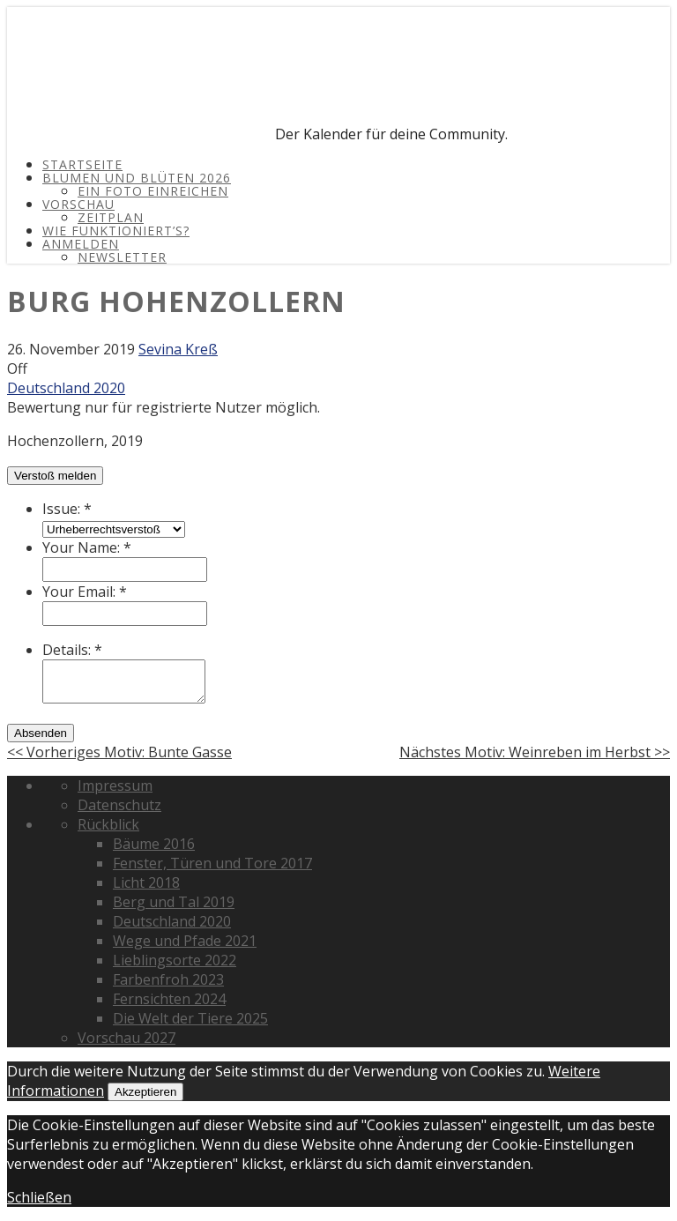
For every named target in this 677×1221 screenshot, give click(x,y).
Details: (72, 649)
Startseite (82, 164)
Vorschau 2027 (126, 1037)
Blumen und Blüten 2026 (136, 177)
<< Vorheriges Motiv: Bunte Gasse (119, 752)
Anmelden (80, 243)
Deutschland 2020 (66, 388)
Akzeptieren (145, 1091)
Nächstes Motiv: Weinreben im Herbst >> (534, 752)
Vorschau (78, 204)
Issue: (67, 508)
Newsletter (122, 257)
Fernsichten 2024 (169, 999)
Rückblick (108, 824)
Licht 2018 (146, 882)
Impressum (115, 785)
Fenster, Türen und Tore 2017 (212, 863)
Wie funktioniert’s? (116, 230)
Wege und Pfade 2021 (185, 940)
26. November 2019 (71, 349)
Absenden (40, 733)
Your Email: (84, 591)
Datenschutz (119, 805)
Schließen (39, 1197)
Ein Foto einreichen (153, 190)
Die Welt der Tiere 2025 (190, 1018)
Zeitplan (111, 217)
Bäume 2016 (154, 843)
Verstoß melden (55, 475)
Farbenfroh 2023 (168, 979)
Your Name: (86, 547)
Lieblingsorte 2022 (174, 960)
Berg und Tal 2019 (173, 902)
